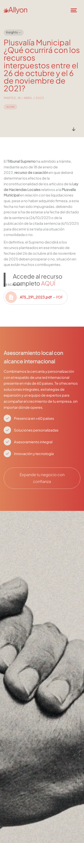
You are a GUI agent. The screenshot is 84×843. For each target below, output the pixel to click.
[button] (76, 10)
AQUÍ (48, 293)
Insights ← (13, 32)
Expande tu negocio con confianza (42, 478)
